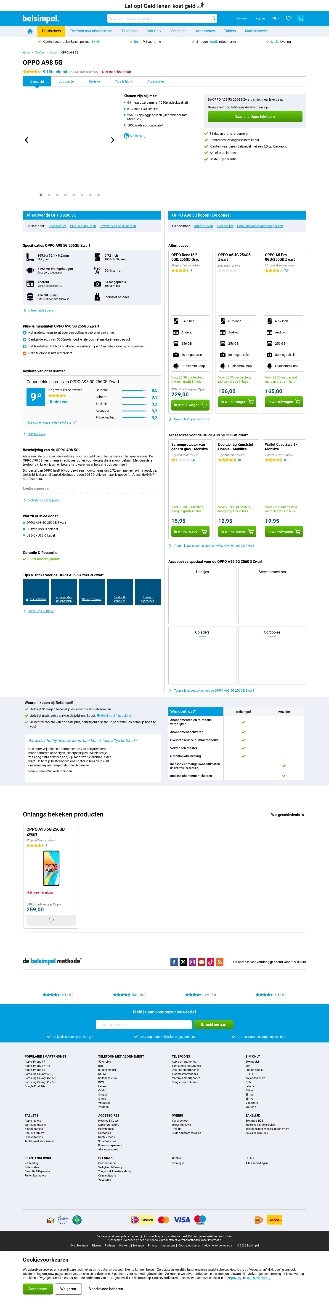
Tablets (230, 31)
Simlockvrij (134, 136)
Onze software (107, 1175)
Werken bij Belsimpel (131, 1245)
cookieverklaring (258, 1278)
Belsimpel (106, 1158)
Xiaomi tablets (34, 1129)
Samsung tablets (35, 1124)
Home (26, 52)
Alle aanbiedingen (257, 1163)
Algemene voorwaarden (218, 1245)
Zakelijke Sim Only (257, 1133)
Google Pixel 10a (35, 1086)
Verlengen (178, 31)
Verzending (32, 1163)
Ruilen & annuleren (36, 1175)
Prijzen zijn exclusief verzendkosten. (210, 1236)
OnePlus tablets (34, 1133)
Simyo (102, 1098)
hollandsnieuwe (108, 1078)
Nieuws (96, 1245)
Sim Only (154, 31)
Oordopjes (104, 1133)
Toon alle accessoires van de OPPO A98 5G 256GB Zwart (211, 546)
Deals (250, 1158)
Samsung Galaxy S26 (38, 1074)
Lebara (102, 1086)
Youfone (103, 1107)
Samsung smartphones (186, 1065)
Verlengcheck (180, 1120)
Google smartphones (185, 1082)
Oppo (53, 52)
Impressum (168, 1245)
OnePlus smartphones (185, 1070)
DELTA (102, 1074)
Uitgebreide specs (38, 310)
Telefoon (40, 52)
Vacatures (104, 1179)
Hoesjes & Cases (108, 1120)
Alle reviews (34, 434)
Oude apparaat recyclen (186, 1133)
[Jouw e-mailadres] (144, 1024)
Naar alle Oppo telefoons (188, 419)
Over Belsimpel (107, 1163)
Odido (102, 1090)
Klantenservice (256, 31)
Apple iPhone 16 (35, 1070)
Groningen (178, 1163)
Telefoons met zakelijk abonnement (267, 1129)
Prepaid (176, 1129)
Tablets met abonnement (40, 1141)
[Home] (30, 31)
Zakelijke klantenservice (260, 1124)
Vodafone (104, 1102)
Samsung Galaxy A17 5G (40, 1082)
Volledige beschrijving (41, 500)
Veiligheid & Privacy (110, 1167)
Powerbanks (106, 1129)
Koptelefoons (106, 1137)
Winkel (177, 1158)
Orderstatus (32, 1167)
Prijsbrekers (51, 31)
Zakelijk (253, 1115)
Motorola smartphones (186, 1078)
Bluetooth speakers (110, 1145)
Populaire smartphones (45, 1056)
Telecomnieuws (181, 1124)
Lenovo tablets (34, 1137)
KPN (101, 1082)
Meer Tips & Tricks (38, 611)
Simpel (102, 1094)
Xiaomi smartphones (185, 1074)
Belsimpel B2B (254, 1120)
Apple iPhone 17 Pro (37, 1065)
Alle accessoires (108, 1149)
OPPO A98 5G (69, 52)
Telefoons (130, 31)
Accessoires (205, 31)
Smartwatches (107, 1141)
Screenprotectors (108, 1124)
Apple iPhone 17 (35, 1061)
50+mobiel (104, 1061)
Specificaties (57, 226)
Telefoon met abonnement (91, 31)
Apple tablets (33, 1120)
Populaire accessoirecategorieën (260, 226)
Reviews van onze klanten (118, 226)
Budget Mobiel (107, 1070)
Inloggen (252, 18)
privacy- (236, 1278)
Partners (110, 1245)
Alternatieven (203, 226)
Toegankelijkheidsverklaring (115, 1171)
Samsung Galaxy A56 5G (40, 1078)
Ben (100, 1065)
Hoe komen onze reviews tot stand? (52, 422)
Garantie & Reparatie (37, 1171)
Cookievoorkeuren (189, 1245)
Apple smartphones (184, 1061)
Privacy (152, 1245)
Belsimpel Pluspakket (116, 715)
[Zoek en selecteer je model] (162, 18)
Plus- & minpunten (83, 226)
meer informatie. (211, 1240)
